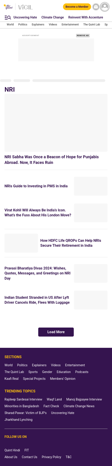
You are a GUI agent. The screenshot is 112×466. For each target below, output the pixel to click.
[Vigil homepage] (25, 9)
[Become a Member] (77, 7)
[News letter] (96, 7)
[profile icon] (105, 7)
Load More (56, 332)
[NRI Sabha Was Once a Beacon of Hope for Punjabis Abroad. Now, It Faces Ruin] (56, 123)
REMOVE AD (83, 35)
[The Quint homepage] (8, 7)
